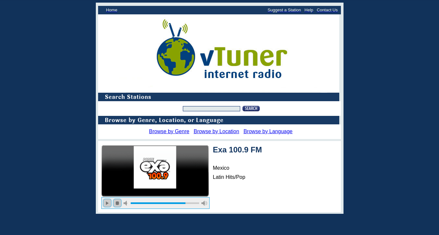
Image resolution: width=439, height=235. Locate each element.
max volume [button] (204, 203)
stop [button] (117, 203)
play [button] (107, 203)
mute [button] (126, 203)
